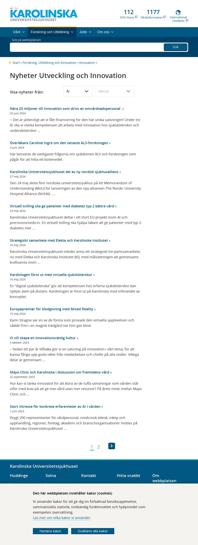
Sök (175, 46)
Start (16, 63)
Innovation (87, 63)
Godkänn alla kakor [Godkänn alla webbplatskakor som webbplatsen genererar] (93, 531)
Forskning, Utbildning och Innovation (49, 63)
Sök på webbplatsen (28, 47)
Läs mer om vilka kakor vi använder (61, 517)
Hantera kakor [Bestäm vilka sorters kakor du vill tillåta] (50, 531)
